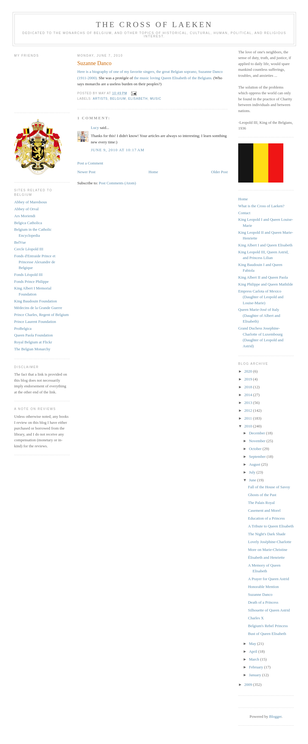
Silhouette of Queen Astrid (269, 610)
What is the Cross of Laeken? (261, 206)
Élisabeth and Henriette (266, 557)
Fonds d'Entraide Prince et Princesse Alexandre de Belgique (34, 262)
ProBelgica (23, 328)
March (254, 659)
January (255, 675)
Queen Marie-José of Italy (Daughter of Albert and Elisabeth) (259, 315)
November (257, 441)
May (253, 643)
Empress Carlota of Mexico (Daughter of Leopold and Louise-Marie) (260, 297)
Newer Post (86, 172)
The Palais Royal (261, 502)
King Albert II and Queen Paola (263, 277)
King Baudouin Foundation (35, 301)
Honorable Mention (263, 586)
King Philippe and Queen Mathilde (265, 284)
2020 (248, 371)
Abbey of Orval (26, 209)
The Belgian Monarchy (32, 349)
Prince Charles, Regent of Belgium (41, 314)
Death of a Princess (263, 602)
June (253, 480)
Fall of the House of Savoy (269, 487)
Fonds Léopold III (28, 274)
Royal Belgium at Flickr (33, 342)
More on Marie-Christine (267, 549)
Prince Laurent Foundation (35, 321)
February (256, 667)
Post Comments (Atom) (117, 183)
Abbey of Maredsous (30, 202)
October (256, 448)
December (257, 433)
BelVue (20, 242)
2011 (248, 418)
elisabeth (138, 98)
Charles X (255, 618)
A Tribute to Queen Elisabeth (271, 526)
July (253, 472)
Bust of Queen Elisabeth (267, 633)
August (255, 464)
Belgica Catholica (28, 222)
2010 (248, 426)
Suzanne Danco (260, 594)
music (156, 98)
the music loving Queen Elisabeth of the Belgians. (173, 78)
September (258, 456)
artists (100, 98)
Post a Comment (90, 163)
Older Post (219, 172)
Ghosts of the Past (262, 494)
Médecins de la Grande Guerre (38, 307)
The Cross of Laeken (154, 24)
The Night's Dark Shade (266, 534)
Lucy (95, 127)
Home (153, 172)
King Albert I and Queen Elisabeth (265, 245)
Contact (244, 213)
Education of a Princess (266, 518)
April (253, 651)
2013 (248, 402)
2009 (248, 684)
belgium (118, 98)
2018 (248, 387)
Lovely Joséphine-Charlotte (269, 541)
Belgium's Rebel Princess (268, 626)
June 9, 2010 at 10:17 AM (117, 150)
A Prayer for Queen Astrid (268, 579)
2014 (248, 394)
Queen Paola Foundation (33, 335)
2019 (248, 379)
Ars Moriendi (24, 216)
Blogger (275, 716)
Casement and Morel (264, 510)
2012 (248, 410)
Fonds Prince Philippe (31, 281)
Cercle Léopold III (28, 249)
